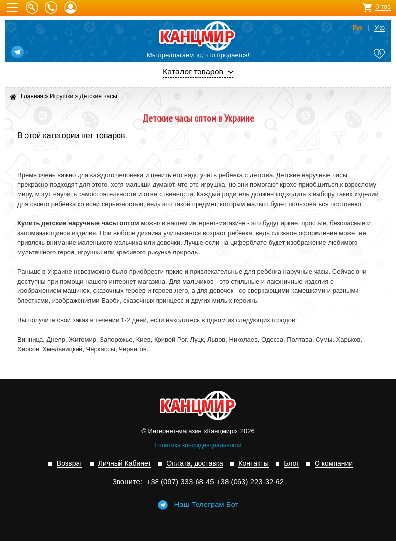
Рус (357, 27)
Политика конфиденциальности (197, 445)
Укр (379, 27)
